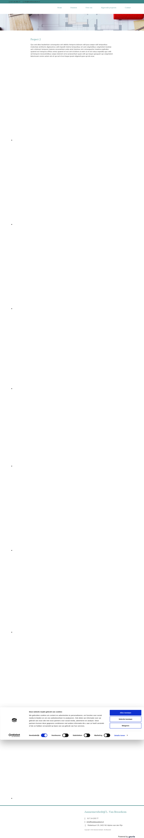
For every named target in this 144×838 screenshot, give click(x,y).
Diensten (73, 8)
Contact (128, 8)
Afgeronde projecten (108, 8)
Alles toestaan (125, 470)
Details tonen (119, 492)
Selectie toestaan (125, 476)
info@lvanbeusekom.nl (32, 2)
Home (59, 8)
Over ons (89, 8)
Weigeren (125, 483)
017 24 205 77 (15, 2)
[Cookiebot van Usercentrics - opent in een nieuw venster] (14, 492)
